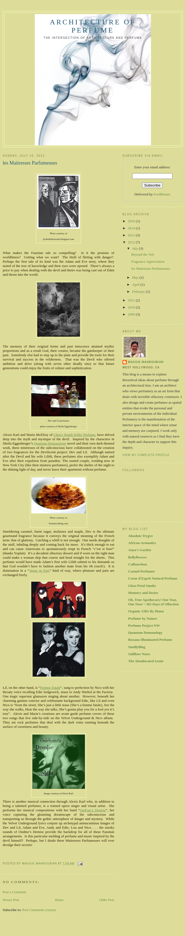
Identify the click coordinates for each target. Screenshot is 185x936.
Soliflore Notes (139, 654)
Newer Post (11, 900)
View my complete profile (145, 454)
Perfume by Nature (142, 618)
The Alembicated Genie (146, 661)
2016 (132, 221)
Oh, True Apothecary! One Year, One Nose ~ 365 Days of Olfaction (153, 602)
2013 (132, 235)
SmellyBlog (136, 647)
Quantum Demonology (145, 633)
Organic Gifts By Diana (146, 611)
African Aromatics (142, 543)
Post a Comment (14, 892)
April (136, 284)
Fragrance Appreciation (147, 261)
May (136, 277)
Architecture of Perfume (93, 26)
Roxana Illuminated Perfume (150, 640)
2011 (132, 300)
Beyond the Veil (142, 254)
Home (59, 900)
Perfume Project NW (144, 625)
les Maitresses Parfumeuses (150, 268)
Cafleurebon (137, 564)
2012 (132, 242)
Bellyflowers (137, 557)
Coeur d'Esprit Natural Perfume (152, 578)
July (135, 248)
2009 (132, 314)
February (139, 292)
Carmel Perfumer (141, 571)
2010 (132, 307)
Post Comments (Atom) (39, 910)
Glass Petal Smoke (142, 586)
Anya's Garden (139, 550)
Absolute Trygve (140, 536)
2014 (132, 228)
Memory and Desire (143, 593)
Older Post (106, 900)
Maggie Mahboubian (146, 362)
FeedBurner (162, 194)
